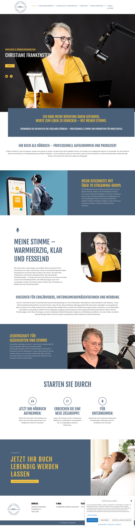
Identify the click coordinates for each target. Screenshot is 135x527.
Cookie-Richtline (102, 525)
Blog (110, 6)
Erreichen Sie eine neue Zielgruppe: (67, 413)
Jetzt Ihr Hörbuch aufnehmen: (32, 413)
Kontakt (110, 8)
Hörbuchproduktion (46, 6)
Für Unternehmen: (102, 413)
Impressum (118, 525)
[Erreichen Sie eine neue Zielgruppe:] (67, 403)
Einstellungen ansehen (121, 521)
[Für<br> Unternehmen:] (102, 403)
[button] (131, 501)
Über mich (84, 6)
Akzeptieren (92, 521)
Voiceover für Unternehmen (66, 6)
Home (33, 6)
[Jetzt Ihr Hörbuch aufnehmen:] (32, 403)
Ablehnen (105, 521)
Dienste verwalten (92, 515)
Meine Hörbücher (98, 6)
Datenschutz (111, 525)
